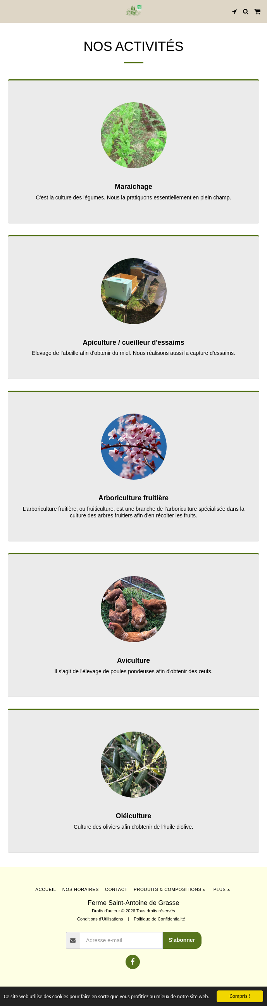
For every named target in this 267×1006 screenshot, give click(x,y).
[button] (8, 11)
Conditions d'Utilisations (100, 919)
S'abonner (182, 940)
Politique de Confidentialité (159, 919)
